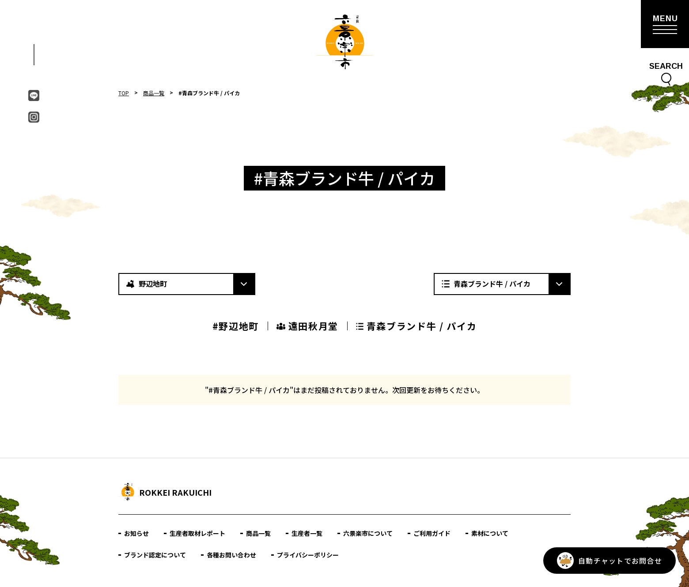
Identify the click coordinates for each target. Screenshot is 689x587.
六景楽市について (368, 533)
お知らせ (136, 533)
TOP (123, 93)
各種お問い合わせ (231, 554)
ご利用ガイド (431, 533)
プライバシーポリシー (308, 554)
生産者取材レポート (197, 533)
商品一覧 (153, 93)
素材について (489, 533)
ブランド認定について (155, 554)
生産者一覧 (307, 533)
